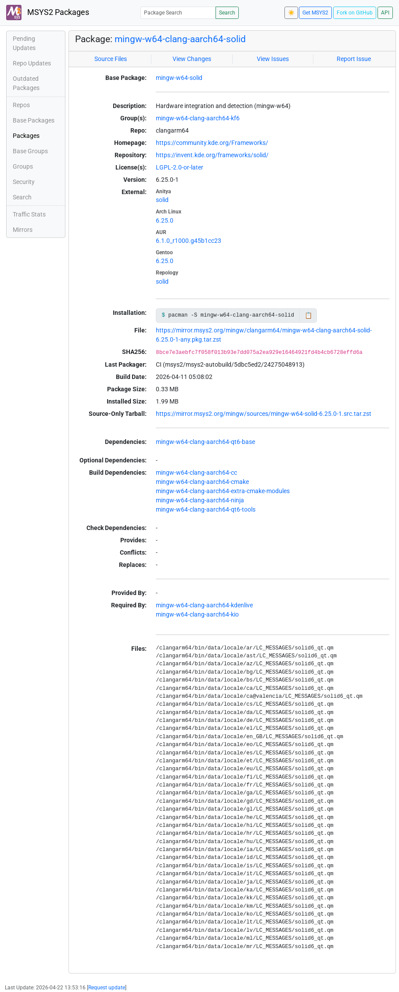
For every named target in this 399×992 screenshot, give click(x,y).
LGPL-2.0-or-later (179, 167)
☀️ (291, 13)
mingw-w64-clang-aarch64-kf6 (198, 118)
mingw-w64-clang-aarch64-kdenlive (204, 605)
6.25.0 (164, 220)
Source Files (110, 58)
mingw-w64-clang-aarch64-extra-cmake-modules (223, 490)
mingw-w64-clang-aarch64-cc (196, 472)
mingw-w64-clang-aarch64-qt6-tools (205, 509)
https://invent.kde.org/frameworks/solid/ (212, 155)
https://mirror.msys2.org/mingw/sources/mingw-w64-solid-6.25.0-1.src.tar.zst (263, 413)
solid (162, 199)
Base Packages (33, 120)
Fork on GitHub (355, 13)
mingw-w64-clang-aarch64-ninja (200, 500)
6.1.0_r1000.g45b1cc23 (188, 240)
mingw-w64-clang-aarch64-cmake (202, 481)
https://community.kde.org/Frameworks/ (212, 142)
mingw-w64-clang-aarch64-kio (197, 614)
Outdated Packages (26, 83)
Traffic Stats (29, 214)
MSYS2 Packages (47, 12)
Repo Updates (32, 63)
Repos (21, 104)
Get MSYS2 (315, 13)
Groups (23, 166)
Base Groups (30, 151)
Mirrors (22, 229)
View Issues (273, 58)
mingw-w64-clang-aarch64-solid (180, 39)
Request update (106, 988)
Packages (26, 135)
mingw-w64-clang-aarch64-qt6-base (205, 441)
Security (24, 181)
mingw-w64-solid (179, 77)
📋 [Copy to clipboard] (308, 315)
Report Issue (354, 58)
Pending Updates (24, 43)
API (385, 13)
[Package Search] (178, 12)
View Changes (192, 58)
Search (227, 13)
